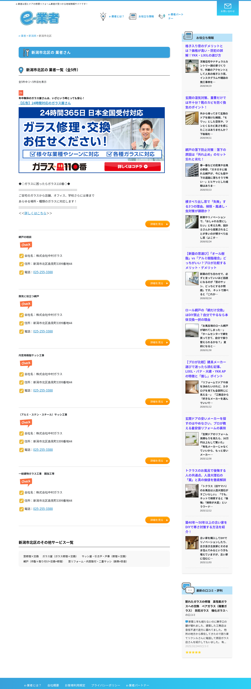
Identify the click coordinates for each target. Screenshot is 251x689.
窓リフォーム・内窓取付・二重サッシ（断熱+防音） (98, 560)
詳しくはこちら (34, 213)
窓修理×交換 (31, 555)
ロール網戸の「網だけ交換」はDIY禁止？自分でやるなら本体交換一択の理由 (206, 309)
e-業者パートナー (170, 16)
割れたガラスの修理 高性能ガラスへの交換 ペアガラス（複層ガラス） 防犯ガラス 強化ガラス (207, 591)
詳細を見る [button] (157, 223)
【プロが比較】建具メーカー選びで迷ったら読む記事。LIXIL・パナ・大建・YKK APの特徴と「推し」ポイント (206, 362)
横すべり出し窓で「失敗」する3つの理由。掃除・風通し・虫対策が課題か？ (206, 202)
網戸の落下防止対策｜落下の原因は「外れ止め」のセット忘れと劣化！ (205, 152)
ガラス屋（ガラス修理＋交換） (60, 555)
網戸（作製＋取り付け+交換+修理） (44, 560)
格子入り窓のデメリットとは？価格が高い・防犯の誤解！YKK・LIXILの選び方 (205, 50)
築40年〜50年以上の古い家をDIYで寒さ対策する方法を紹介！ (206, 515)
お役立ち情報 (141, 16)
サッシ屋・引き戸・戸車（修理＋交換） (105, 555)
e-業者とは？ (111, 16)
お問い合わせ (228, 8)
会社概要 (53, 665)
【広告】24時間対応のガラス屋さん (44, 102)
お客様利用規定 (75, 665)
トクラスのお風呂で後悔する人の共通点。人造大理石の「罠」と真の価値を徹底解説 (205, 466)
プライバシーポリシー (105, 665)
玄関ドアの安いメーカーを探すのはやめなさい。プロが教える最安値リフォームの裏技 (205, 415)
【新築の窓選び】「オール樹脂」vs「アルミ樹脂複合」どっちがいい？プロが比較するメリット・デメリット (206, 256)
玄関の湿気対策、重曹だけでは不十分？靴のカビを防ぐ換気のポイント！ (205, 101)
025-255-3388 (42, 271)
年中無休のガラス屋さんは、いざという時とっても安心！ (52, 98)
